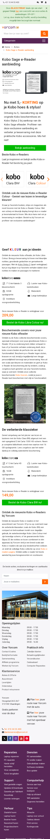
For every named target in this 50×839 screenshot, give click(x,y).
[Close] (46, 8)
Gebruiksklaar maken (36, 764)
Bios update (32, 771)
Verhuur (8, 808)
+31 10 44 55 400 (11, 2)
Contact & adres (9, 652)
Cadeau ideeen (33, 819)
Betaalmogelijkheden (36, 655)
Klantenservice (11, 671)
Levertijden (6, 682)
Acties (16, 47)
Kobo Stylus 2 (24, 264)
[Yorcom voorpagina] (10, 27)
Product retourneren (11, 690)
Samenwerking (8, 659)
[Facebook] (10, 738)
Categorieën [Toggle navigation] (9, 40)
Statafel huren (10, 812)
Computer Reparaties (36, 666)
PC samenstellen (34, 756)
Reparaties (10, 752)
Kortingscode (32, 827)
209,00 (7, 315)
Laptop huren (9, 816)
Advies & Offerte (9, 675)
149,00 (7, 495)
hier (37, 699)
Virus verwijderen (11, 770)
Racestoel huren (11, 823)
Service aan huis (34, 784)
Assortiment (7, 679)
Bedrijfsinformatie (9, 655)
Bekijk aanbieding (25, 147)
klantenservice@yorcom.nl (15, 732)
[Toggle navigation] (44, 41)
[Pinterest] (26, 738)
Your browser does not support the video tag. (25, 234)
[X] (4, 738)
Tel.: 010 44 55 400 (12, 729)
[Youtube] (21, 738)
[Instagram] (15, 738)
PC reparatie (9, 760)
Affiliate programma (10, 662)
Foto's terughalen (11, 774)
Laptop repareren (11, 756)
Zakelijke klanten (34, 652)
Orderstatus (7, 686)
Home (7, 47)
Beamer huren (10, 819)
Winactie (30, 812)
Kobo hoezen (21, 375)
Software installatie (35, 767)
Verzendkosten (33, 659)
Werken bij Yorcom (10, 666)
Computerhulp (35, 780)
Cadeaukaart (32, 662)
